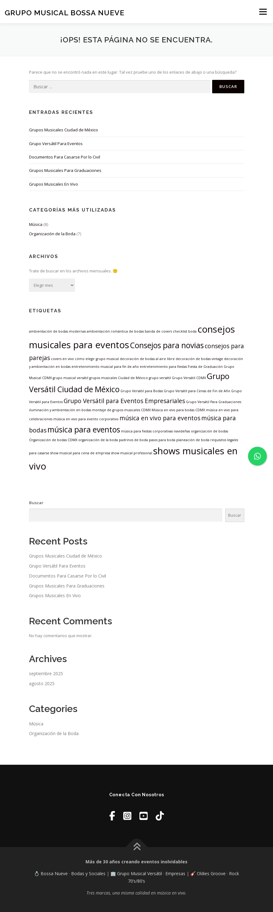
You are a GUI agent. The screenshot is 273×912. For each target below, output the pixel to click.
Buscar (36, 502)
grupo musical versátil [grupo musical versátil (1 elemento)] (70, 378)
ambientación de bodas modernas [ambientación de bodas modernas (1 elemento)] (57, 331)
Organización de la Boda (52, 234)
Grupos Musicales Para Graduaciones (65, 170)
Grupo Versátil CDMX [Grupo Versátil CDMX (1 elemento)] (189, 378)
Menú (262, 11)
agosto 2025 (42, 683)
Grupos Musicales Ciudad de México (63, 130)
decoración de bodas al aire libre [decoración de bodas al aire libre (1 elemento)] (147, 359)
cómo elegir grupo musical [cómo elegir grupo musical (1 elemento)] (97, 359)
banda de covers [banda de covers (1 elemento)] (158, 331)
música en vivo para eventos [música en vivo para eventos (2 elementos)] (159, 418)
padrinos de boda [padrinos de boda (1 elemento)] (133, 440)
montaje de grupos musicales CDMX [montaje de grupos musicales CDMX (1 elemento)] (121, 410)
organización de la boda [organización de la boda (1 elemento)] (98, 440)
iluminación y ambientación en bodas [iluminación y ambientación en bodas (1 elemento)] (60, 410)
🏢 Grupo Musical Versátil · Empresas (148, 873)
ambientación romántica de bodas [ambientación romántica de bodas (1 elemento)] (115, 331)
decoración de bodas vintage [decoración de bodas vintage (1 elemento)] (199, 359)
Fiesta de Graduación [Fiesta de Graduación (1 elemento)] (205, 366)
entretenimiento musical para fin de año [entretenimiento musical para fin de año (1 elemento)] (105, 366)
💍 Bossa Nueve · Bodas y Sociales (70, 873)
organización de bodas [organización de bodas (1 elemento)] (209, 431)
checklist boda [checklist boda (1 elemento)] (185, 331)
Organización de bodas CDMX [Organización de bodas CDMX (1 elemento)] (53, 440)
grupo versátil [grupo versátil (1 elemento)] (160, 378)
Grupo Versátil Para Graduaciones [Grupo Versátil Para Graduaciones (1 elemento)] (213, 402)
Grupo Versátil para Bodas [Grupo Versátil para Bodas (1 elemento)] (141, 391)
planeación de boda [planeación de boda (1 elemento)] (192, 440)
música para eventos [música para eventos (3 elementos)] (83, 429)
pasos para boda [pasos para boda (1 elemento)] (162, 440)
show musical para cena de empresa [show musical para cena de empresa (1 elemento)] (80, 453)
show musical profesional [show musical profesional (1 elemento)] (131, 453)
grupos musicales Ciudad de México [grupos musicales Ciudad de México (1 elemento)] (118, 378)
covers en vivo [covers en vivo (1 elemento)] (62, 359)
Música (35, 224)
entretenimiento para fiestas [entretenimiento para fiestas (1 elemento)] (163, 366)
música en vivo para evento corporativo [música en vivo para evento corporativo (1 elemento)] (86, 419)
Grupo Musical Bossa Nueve (64, 12)
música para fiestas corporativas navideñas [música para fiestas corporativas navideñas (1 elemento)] (155, 431)
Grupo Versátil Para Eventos (56, 143)
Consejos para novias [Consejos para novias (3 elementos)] (167, 345)
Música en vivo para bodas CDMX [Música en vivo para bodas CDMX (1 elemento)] (178, 410)
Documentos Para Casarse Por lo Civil (64, 157)
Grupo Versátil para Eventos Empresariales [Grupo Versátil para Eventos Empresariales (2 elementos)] (124, 401)
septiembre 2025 (46, 673)
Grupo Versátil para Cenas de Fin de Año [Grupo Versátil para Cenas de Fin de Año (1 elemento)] (197, 391)
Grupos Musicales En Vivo (53, 184)
